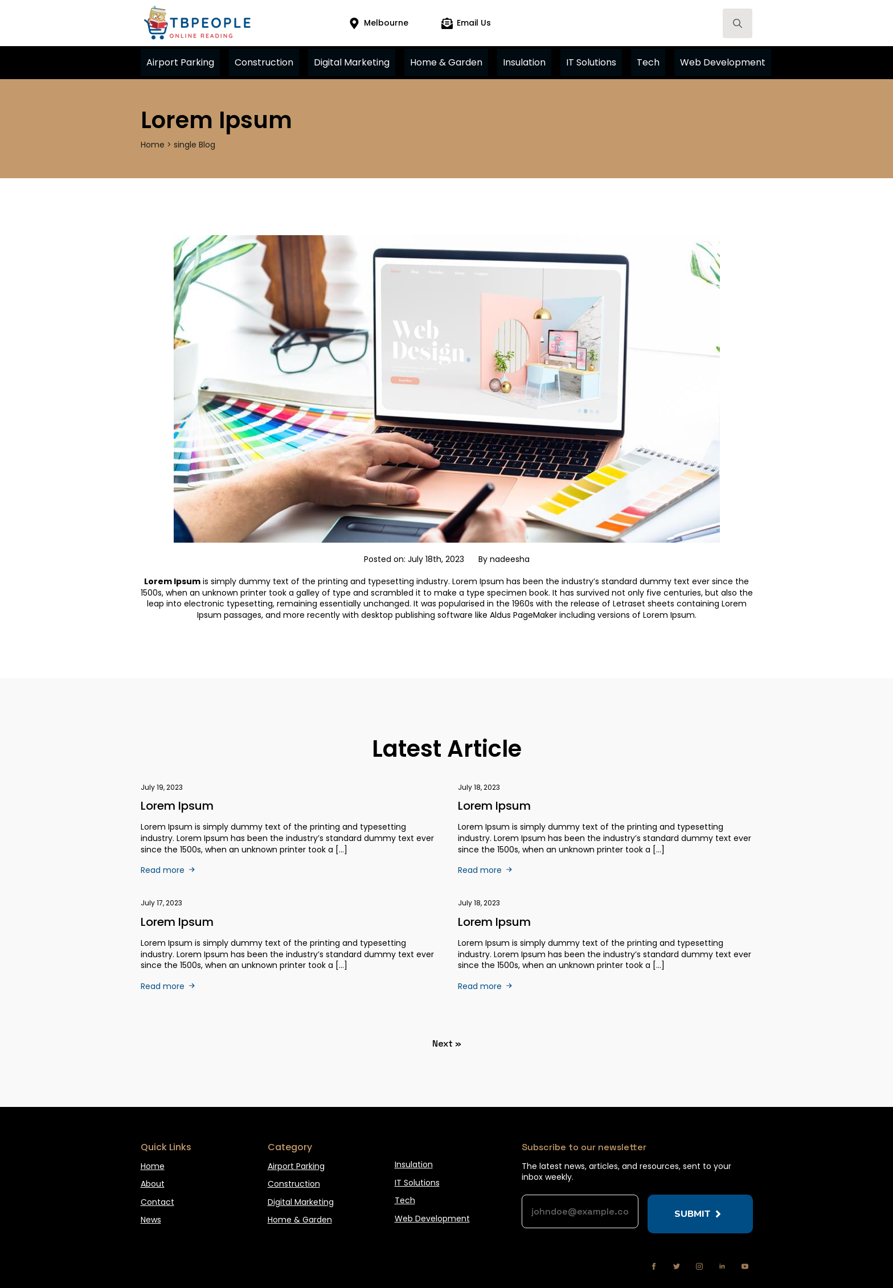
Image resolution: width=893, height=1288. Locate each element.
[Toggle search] (737, 23)
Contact (157, 1202)
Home (153, 1166)
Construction (264, 62)
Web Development (722, 62)
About (153, 1184)
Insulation (524, 62)
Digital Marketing (352, 62)
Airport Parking (180, 62)
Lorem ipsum (177, 922)
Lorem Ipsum (177, 806)
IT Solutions (591, 62)
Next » (446, 1043)
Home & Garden (446, 62)
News (151, 1220)
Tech (648, 62)
